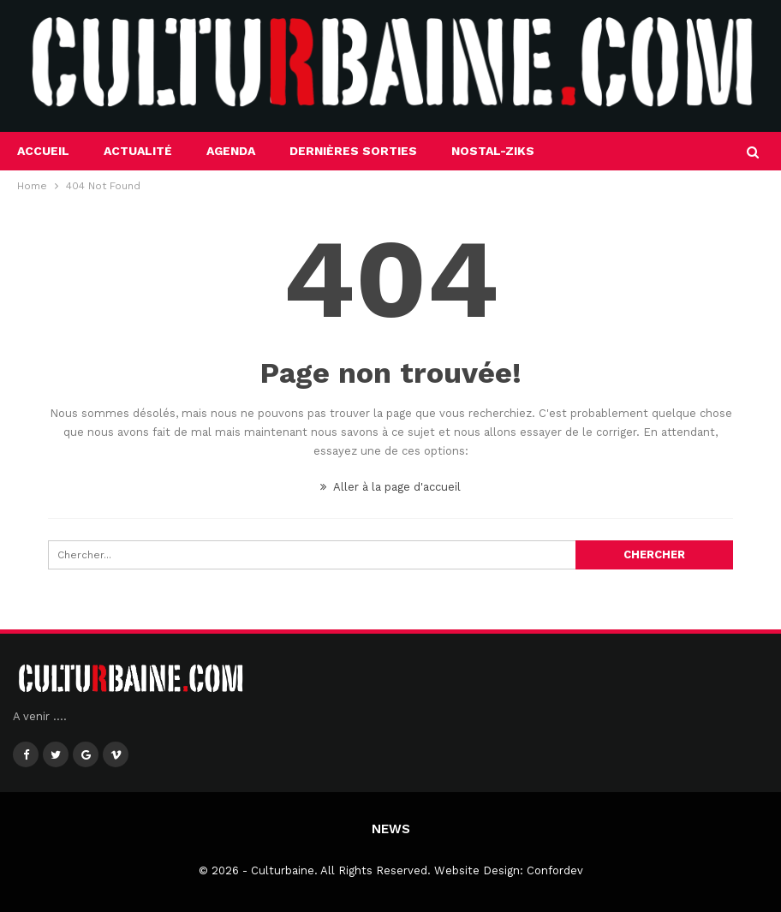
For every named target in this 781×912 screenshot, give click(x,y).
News (391, 829)
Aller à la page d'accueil (390, 486)
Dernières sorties (353, 151)
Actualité (138, 151)
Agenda (230, 151)
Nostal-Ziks (492, 151)
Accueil (43, 151)
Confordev (555, 870)
